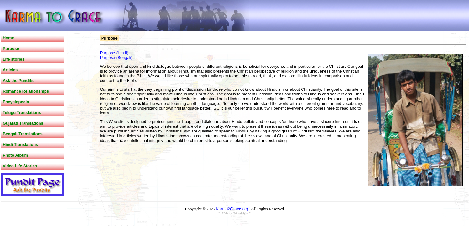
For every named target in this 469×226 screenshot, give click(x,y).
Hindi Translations (20, 144)
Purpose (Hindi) (114, 53)
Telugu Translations (22, 112)
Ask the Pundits (18, 80)
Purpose (11, 48)
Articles (10, 69)
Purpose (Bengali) (116, 57)
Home (8, 37)
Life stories (13, 59)
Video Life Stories (20, 166)
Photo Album (15, 155)
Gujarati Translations (23, 123)
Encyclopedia (16, 102)
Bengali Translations (23, 134)
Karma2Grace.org (232, 209)
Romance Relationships (26, 91)
